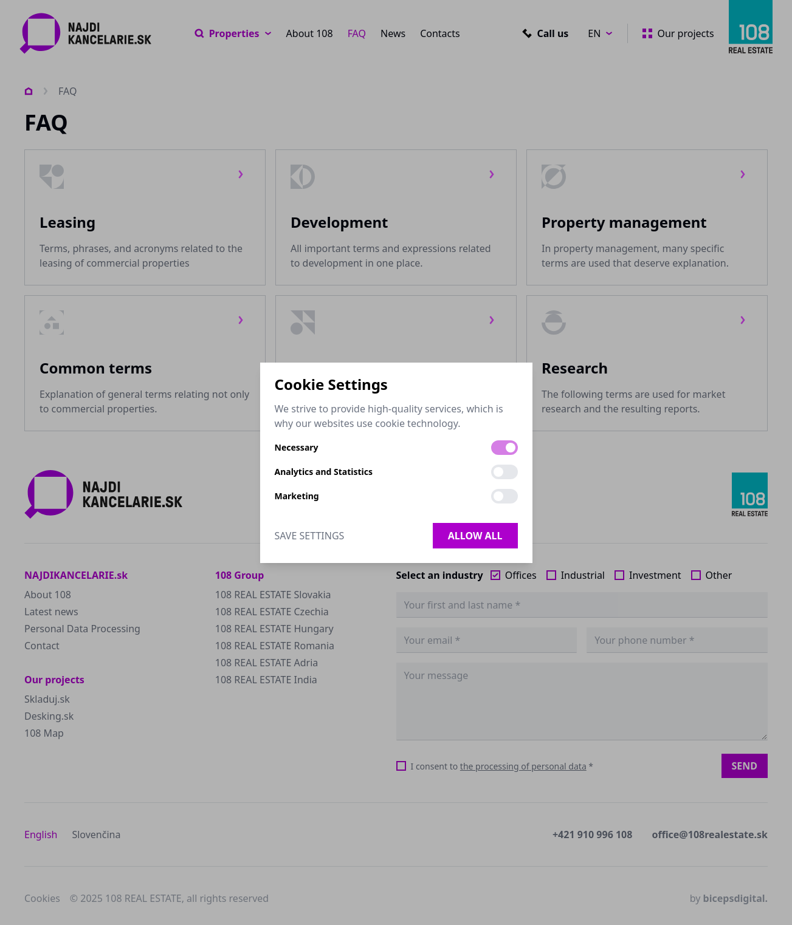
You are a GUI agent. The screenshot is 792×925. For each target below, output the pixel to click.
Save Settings (310, 535)
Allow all (475, 535)
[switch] (504, 447)
